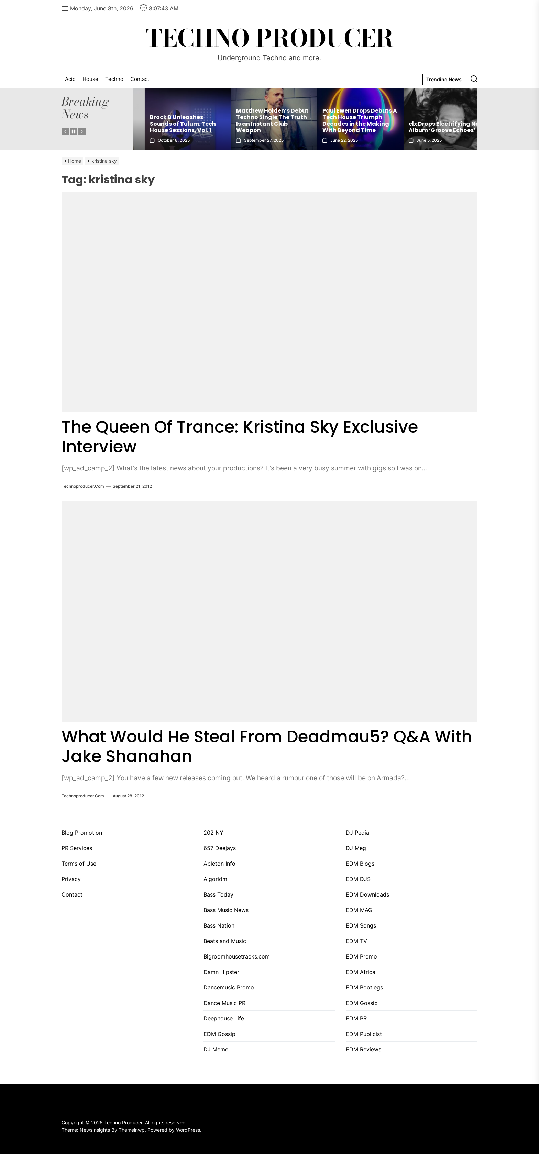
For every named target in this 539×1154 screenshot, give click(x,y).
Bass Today (218, 894)
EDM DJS (358, 879)
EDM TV (356, 941)
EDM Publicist (364, 1033)
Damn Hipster (221, 971)
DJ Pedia (357, 832)
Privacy (71, 879)
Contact (139, 79)
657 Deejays (220, 848)
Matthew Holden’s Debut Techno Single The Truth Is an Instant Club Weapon (346, 121)
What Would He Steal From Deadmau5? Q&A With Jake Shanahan (267, 746)
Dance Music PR (224, 1002)
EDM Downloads (367, 894)
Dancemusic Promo (229, 987)
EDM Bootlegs (364, 987)
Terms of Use (79, 863)
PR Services (77, 848)
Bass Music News (226, 910)
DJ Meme (216, 1049)
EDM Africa (360, 971)
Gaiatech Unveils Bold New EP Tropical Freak (170, 127)
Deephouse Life (224, 1018)
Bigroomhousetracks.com (237, 956)
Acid (70, 79)
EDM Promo (361, 956)
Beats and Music (225, 941)
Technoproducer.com (83, 486)
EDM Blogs (360, 863)
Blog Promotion (82, 832)
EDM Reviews (363, 1049)
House (90, 79)
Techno (114, 79)
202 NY (213, 832)
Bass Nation (219, 925)
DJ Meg (356, 848)
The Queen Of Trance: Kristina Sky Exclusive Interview (240, 436)
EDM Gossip (219, 1033)
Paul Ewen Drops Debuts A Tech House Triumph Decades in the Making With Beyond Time (434, 121)
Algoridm (215, 879)
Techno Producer (270, 38)
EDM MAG (359, 910)
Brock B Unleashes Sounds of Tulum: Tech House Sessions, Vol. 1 (257, 123)
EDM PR (356, 1018)
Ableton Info (219, 863)
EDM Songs (361, 925)
